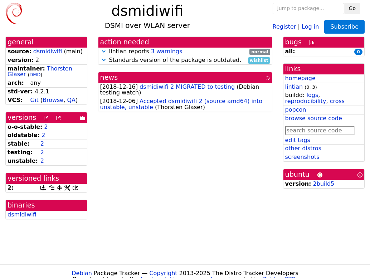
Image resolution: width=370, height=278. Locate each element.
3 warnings (166, 51)
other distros (303, 148)
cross (337, 101)
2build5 (324, 183)
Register (284, 26)
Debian (82, 273)
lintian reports (185, 52)
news (109, 77)
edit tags (297, 140)
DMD (35, 74)
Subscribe (344, 26)
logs (312, 95)
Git (34, 100)
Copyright (163, 273)
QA (71, 100)
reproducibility (305, 101)
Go (352, 8)
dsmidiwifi (47, 51)
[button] (104, 51)
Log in (310, 26)
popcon (295, 109)
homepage (300, 78)
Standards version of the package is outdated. (185, 60)
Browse (53, 100)
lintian (294, 86)
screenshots (302, 156)
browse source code (313, 118)
